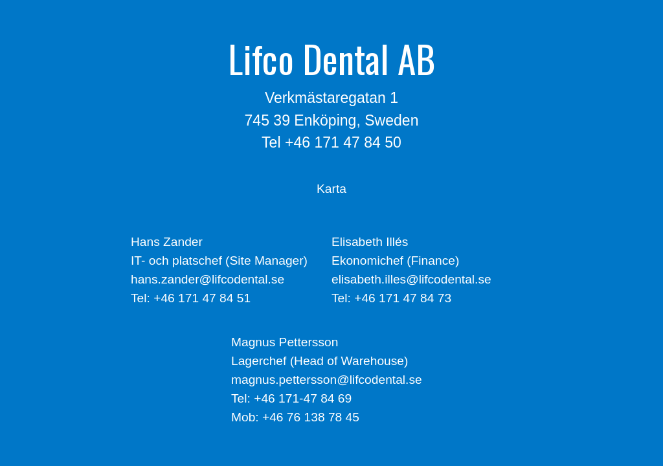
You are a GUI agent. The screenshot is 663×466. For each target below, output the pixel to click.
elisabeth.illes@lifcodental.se (411, 279)
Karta (331, 188)
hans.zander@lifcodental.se (207, 279)
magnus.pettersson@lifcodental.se (326, 379)
